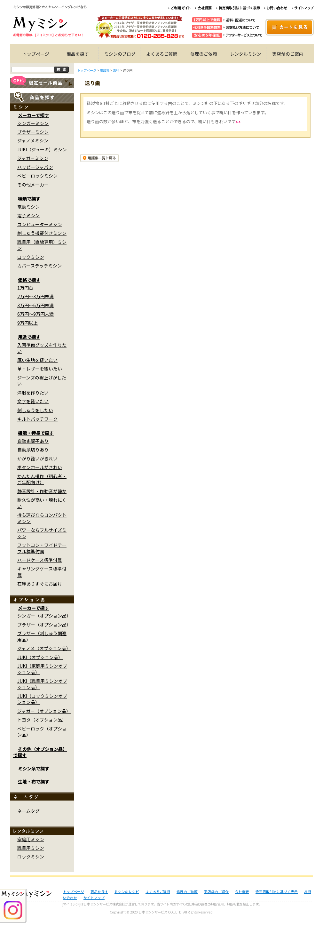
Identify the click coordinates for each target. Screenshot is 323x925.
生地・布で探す (33, 781)
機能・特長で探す (36, 433)
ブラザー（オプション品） (44, 624)
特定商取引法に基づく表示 (277, 891)
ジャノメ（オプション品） (44, 648)
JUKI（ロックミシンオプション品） (42, 699)
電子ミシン (28, 215)
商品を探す (78, 54)
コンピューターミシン (39, 224)
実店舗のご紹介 (216, 891)
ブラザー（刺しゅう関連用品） (42, 636)
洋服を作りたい (33, 392)
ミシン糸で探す (33, 768)
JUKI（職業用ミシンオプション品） (42, 684)
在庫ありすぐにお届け (39, 583)
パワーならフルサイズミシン (42, 533)
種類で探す (29, 198)
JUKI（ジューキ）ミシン (42, 149)
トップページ (35, 54)
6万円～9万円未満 (35, 314)
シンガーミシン (33, 123)
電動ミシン (28, 206)
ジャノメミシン (32, 140)
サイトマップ (94, 897)
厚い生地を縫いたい (37, 360)
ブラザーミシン (33, 132)
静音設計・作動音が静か (42, 491)
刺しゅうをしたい (35, 410)
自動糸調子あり (33, 441)
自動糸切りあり (33, 449)
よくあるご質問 (161, 54)
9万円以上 (27, 323)
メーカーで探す (33, 115)
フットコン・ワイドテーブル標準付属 (42, 548)
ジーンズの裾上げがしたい (41, 380)
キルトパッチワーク (37, 419)
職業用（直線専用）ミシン (42, 245)
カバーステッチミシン (39, 265)
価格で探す (29, 280)
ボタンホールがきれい (39, 467)
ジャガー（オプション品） (44, 711)
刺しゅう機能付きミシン (42, 233)
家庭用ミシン (30, 839)
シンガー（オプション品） (44, 615)
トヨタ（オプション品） (42, 719)
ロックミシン (30, 257)
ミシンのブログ (120, 54)
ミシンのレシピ (126, 891)
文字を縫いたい (33, 401)
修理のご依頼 (203, 54)
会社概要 (242, 891)
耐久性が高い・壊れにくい (42, 503)
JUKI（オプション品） (40, 657)
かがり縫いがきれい (37, 458)
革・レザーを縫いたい (39, 368)
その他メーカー (33, 184)
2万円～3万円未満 (35, 296)
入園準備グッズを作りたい (42, 348)
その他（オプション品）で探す (40, 752)
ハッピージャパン (35, 167)
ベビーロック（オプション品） (42, 731)
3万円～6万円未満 (35, 305)
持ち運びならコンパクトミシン (42, 518)
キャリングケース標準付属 (41, 571)
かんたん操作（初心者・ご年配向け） (42, 479)
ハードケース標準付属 (39, 560)
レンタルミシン (245, 54)
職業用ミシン (30, 848)
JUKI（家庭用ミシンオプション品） (42, 669)
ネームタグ (28, 811)
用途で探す (29, 337)
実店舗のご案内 (287, 54)
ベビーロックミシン (37, 175)
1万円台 (25, 287)
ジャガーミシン (32, 158)
